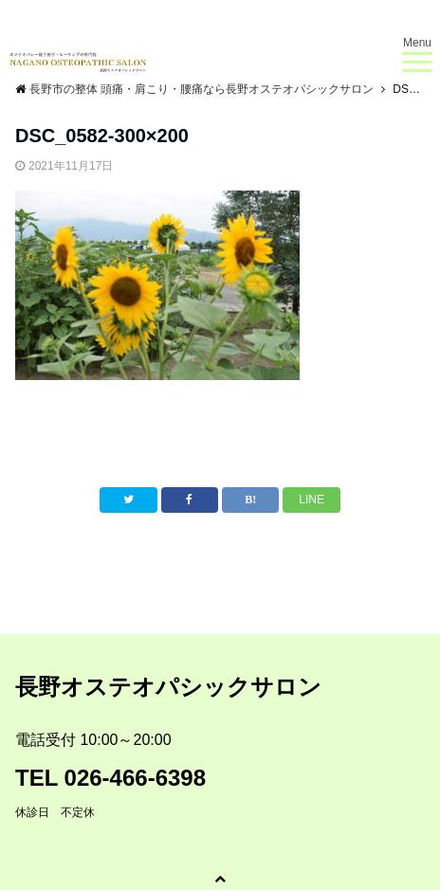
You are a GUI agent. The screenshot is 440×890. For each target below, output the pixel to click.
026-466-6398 (135, 777)
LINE (311, 499)
